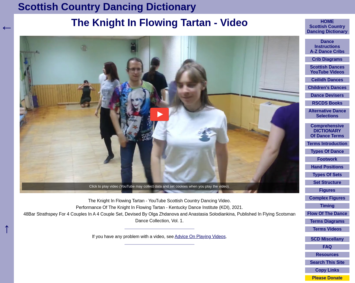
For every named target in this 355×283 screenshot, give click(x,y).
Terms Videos (327, 229)
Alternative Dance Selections (327, 113)
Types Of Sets (327, 174)
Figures (327, 190)
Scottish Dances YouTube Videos (327, 69)
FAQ (327, 246)
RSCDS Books (327, 103)
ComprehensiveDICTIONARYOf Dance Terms (327, 130)
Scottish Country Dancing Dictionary (107, 6)
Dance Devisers (327, 95)
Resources (327, 254)
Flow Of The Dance (327, 213)
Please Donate (327, 278)
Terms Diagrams (327, 221)
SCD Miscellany (327, 239)
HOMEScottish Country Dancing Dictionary (327, 26)
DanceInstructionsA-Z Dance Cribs (327, 46)
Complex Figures (327, 198)
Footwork (327, 159)
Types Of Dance (327, 151)
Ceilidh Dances (327, 79)
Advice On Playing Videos (200, 236)
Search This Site (327, 262)
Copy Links (327, 270)
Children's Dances (327, 87)
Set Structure (327, 182)
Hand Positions (327, 167)
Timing (327, 205)
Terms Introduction (327, 143)
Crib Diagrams (327, 59)
